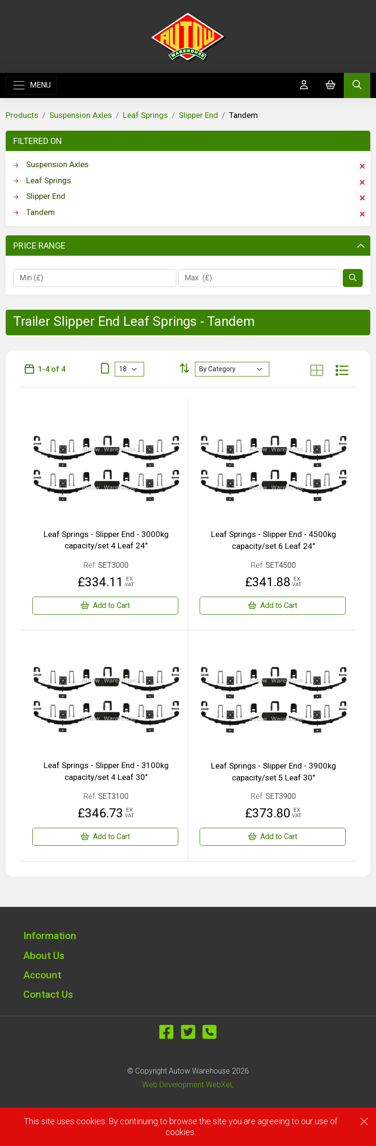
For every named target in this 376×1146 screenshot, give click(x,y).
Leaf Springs (145, 115)
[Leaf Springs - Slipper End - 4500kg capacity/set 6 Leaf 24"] (273, 606)
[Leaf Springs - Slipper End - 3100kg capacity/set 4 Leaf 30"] (105, 837)
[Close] (364, 1121)
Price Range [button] (189, 246)
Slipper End (198, 115)
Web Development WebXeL (188, 1084)
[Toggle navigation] (31, 85)
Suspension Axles (80, 115)
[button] (188, 935)
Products (22, 115)
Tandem (189, 212)
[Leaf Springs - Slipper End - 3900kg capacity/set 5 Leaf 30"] (273, 837)
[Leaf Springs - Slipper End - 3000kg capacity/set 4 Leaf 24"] (105, 606)
